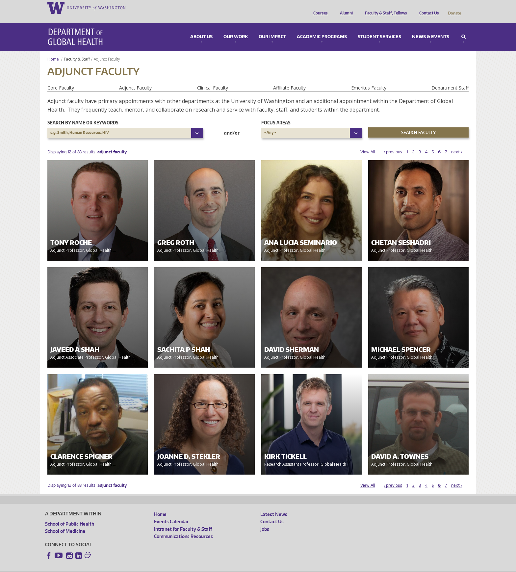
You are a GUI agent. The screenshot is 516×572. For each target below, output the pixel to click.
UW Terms (159, 566)
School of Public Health (69, 514)
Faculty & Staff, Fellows (384, 8)
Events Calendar (171, 512)
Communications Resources (183, 527)
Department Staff (450, 78)
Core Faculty (60, 78)
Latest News (273, 505)
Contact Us (427, 8)
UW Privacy (132, 566)
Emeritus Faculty (368, 78)
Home (53, 50)
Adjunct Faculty (135, 78)
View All (367, 142)
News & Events (430, 27)
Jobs (264, 520)
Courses (319, 8)
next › (456, 142)
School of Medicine (65, 522)
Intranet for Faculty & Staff (183, 520)
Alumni (344, 8)
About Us (201, 27)
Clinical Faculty (212, 78)
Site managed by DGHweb (198, 566)
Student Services (379, 27)
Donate (454, 8)
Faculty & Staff (77, 50)
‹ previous (393, 142)
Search (463, 27)
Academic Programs (322, 27)
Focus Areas (276, 113)
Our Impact (272, 27)
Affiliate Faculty (289, 78)
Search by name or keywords (82, 113)
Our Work (235, 27)
